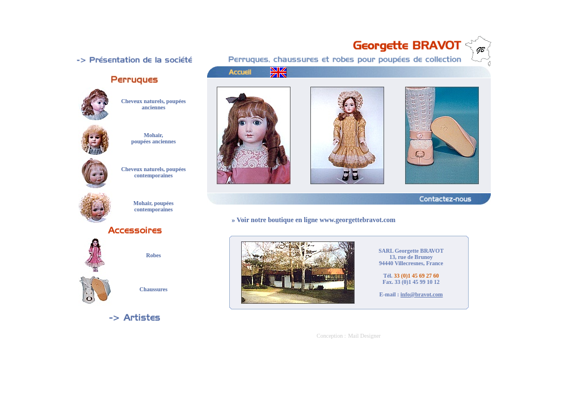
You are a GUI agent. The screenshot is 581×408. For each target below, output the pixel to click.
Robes (153, 255)
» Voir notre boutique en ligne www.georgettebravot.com (313, 220)
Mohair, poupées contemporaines (153, 206)
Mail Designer (364, 336)
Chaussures (153, 289)
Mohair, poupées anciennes (153, 138)
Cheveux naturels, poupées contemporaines (153, 172)
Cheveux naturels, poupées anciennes (153, 104)
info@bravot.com (422, 294)
